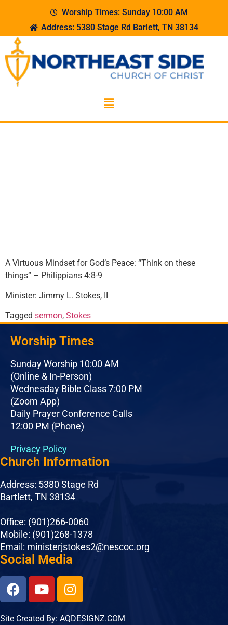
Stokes (78, 315)
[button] (108, 104)
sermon (48, 315)
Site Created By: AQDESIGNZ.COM (62, 618)
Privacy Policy (38, 449)
